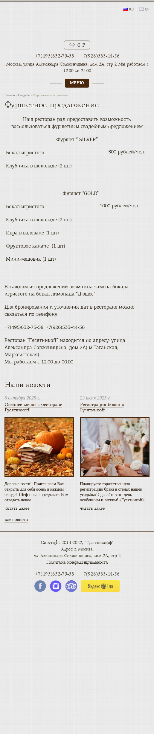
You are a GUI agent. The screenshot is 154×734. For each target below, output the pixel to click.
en (147, 9)
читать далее (16, 508)
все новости (16, 519)
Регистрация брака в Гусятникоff (101, 407)
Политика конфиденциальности (77, 562)
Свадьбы (24, 95)
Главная (10, 95)
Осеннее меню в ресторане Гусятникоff (33, 407)
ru (131, 9)
